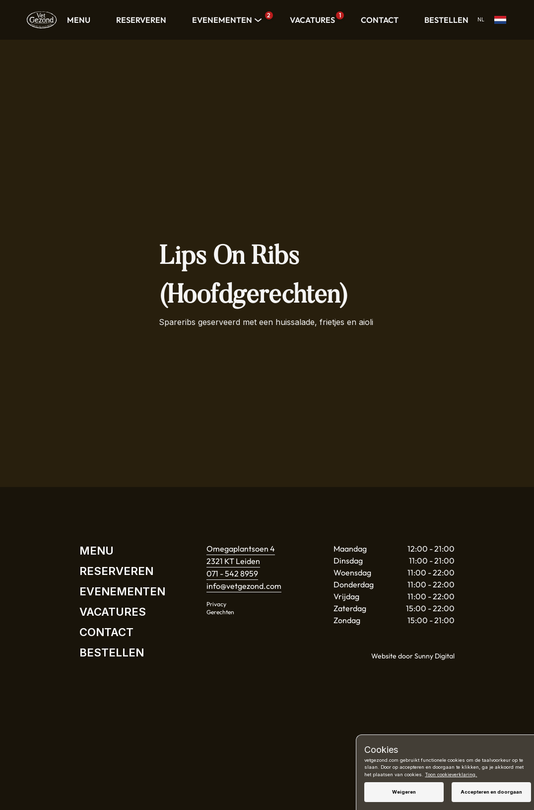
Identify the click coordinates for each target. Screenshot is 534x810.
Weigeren (404, 792)
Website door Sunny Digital (413, 655)
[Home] (42, 20)
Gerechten (220, 612)
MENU (78, 20)
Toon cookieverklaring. (451, 774)
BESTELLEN (446, 20)
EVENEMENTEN (228, 20)
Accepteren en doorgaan (491, 792)
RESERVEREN (141, 20)
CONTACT (380, 20)
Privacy (216, 604)
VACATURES (315, 18)
